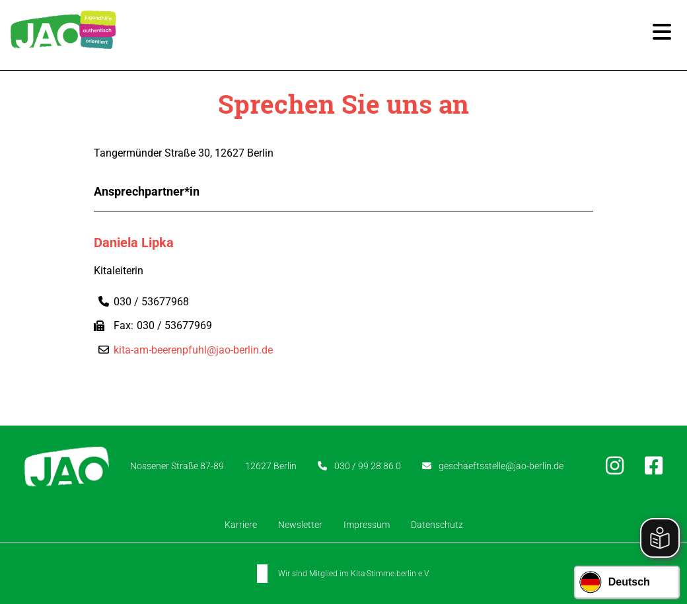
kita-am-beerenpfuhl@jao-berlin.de (193, 350)
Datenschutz (437, 524)
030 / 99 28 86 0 (367, 466)
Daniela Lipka (134, 242)
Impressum (367, 524)
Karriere (241, 524)
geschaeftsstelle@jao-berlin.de (501, 466)
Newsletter (300, 524)
